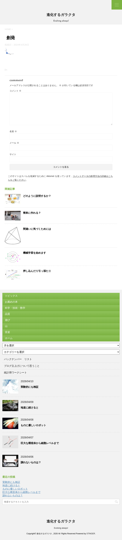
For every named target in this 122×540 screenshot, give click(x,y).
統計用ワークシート (15, 372)
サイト (13, 154)
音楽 (7, 332)
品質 (7, 314)
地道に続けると (29, 407)
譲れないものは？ (31, 462)
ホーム (9, 338)
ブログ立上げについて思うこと (22, 366)
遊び (7, 320)
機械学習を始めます (34, 252)
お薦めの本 (11, 301)
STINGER (90, 534)
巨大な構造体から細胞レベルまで (40, 443)
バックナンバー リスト (18, 359)
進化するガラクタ (61, 15)
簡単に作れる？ (32, 212)
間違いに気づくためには (37, 229)
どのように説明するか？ (37, 196)
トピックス (11, 295)
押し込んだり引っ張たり (37, 271)
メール (14, 143)
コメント (15, 90)
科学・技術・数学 (15, 308)
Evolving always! (61, 528)
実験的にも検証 (29, 387)
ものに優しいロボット (33, 425)
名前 (13, 131)
